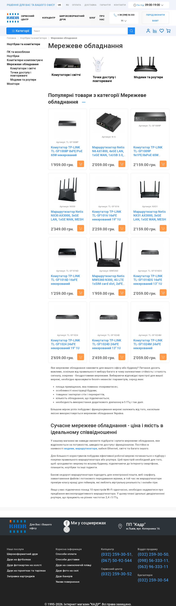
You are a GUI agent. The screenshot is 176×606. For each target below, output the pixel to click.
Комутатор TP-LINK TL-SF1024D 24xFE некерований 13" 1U (106, 344)
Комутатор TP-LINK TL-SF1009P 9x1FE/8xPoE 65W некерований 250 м (147, 153)
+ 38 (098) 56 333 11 (124, 18)
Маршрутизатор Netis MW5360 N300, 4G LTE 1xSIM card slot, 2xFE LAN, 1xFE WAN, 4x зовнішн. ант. (108, 283)
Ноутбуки (13, 56)
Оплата (76, 5)
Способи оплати (66, 554)
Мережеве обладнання (22, 64)
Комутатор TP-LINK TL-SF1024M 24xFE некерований (147, 344)
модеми (69, 448)
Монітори (13, 83)
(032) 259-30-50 (153, 554)
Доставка (90, 5)
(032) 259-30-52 (116, 574)
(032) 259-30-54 (153, 580)
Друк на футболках (19, 559)
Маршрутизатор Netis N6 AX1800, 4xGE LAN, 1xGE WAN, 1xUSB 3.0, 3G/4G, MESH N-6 (108, 153)
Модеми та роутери (148, 77)
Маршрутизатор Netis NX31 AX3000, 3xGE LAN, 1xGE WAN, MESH (149, 215)
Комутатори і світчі (66, 75)
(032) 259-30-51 (116, 554)
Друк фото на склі (67, 570)
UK (59, 5)
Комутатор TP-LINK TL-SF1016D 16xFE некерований (65, 279)
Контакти (120, 5)
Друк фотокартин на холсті (24, 565)
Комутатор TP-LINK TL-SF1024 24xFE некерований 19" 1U (65, 344)
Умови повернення (67, 581)
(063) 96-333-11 (153, 566)
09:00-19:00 (148, 5)
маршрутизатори (86, 448)
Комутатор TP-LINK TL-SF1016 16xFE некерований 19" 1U (106, 215)
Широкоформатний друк (22, 554)
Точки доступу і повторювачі (104, 79)
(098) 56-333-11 (153, 560)
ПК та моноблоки (18, 52)
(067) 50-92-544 (116, 560)
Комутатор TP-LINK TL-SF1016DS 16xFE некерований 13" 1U (147, 279)
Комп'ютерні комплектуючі (25, 60)
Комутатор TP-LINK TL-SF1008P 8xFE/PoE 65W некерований (66, 151)
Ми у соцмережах (88, 523)
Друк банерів (64, 576)
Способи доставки (67, 559)
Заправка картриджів (21, 576)
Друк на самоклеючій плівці (73, 565)
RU (67, 5)
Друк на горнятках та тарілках (26, 570)
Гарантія (105, 5)
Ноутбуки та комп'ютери (23, 44)
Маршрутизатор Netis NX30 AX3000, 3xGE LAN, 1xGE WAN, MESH (67, 215)
